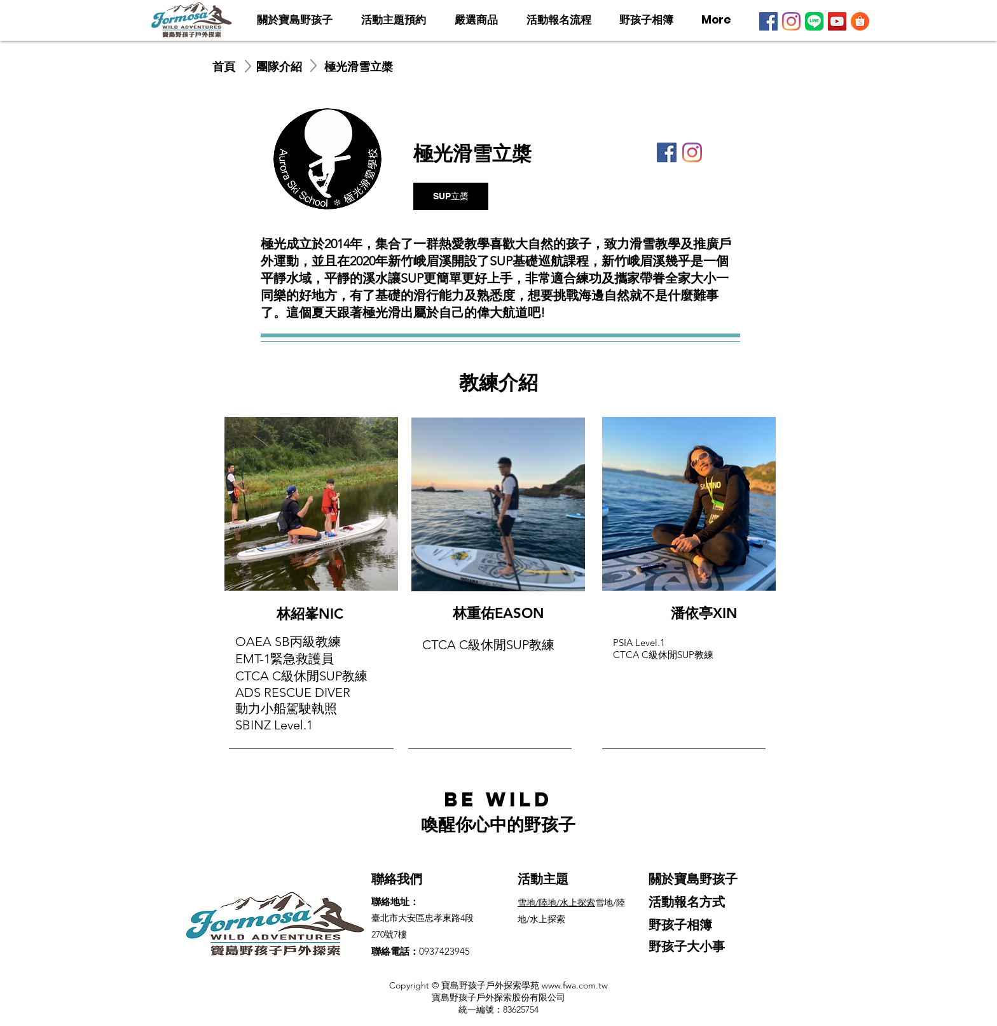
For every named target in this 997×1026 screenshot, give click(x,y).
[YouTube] (837, 21)
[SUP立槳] (450, 196)
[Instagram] (791, 21)
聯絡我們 (396, 879)
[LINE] (814, 21)
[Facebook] (768, 21)
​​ (556, 902)
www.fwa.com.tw (575, 985)
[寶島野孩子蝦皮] (860, 21)
